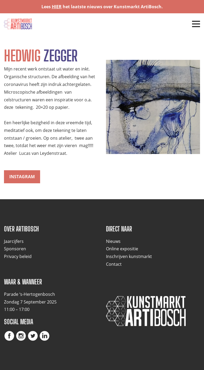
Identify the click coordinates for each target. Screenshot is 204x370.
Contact (114, 264)
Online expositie (122, 249)
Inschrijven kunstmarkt (129, 256)
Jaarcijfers (14, 241)
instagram (22, 177)
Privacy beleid (18, 256)
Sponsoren (15, 249)
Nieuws (113, 241)
